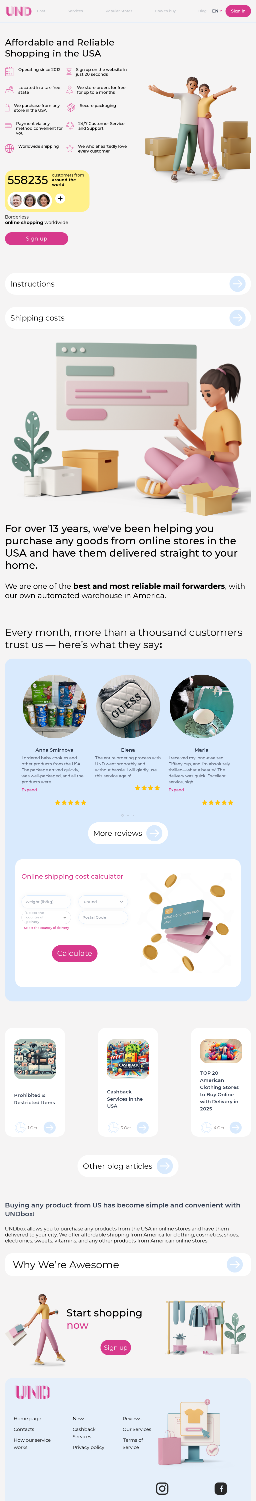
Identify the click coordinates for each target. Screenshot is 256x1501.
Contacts (25, 1429)
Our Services (138, 1429)
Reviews (132, 1418)
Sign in (238, 11)
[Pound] (103, 903)
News (79, 1418)
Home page (28, 1418)
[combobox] (46, 919)
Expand (29, 791)
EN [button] (215, 11)
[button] (122, 816)
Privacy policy (89, 1447)
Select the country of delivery (46, 929)
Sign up (36, 238)
